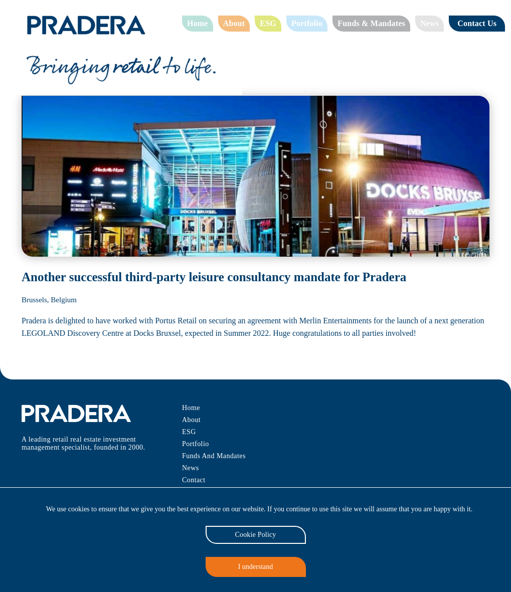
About (235, 23)
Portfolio (307, 23)
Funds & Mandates (371, 23)
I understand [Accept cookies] (255, 566)
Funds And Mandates (215, 456)
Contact (194, 480)
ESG (268, 23)
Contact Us (479, 23)
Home (198, 23)
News (430, 23)
